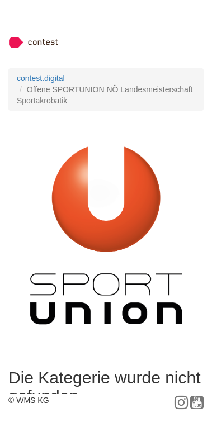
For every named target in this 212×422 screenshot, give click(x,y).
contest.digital (41, 78)
